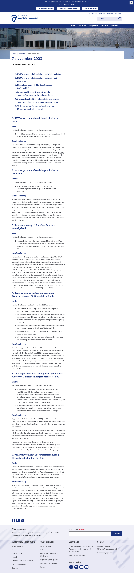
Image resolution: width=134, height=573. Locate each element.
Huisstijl (14, 557)
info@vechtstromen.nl (109, 549)
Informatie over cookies (67, 4)
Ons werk (82, 26)
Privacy (42, 567)
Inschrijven (116, 533)
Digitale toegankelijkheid (49, 560)
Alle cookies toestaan (45, 8)
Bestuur (102, 14)
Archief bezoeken (18, 546)
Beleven (104, 26)
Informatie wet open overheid (22, 561)
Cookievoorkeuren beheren (68, 8)
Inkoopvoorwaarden (19, 564)
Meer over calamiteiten (77, 555)
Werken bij (93, 14)
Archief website (45, 546)
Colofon (43, 550)
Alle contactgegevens (104, 553)
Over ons (110, 14)
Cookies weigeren (90, 8)
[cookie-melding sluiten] (131, 2)
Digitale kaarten (17, 553)
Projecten (93, 26)
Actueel (114, 26)
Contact (118, 14)
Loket (72, 26)
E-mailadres (77, 529)
